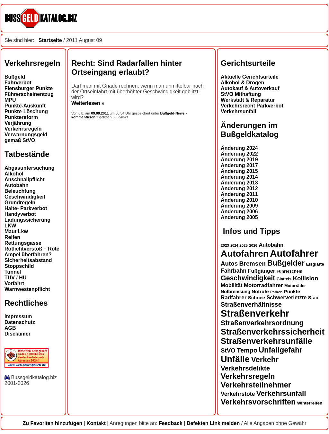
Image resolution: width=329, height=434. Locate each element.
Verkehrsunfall (238, 111)
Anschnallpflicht (24, 179)
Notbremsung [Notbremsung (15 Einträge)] (235, 291)
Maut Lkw (16, 231)
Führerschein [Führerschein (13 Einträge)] (289, 271)
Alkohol (13, 173)
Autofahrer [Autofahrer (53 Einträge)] (294, 253)
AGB (10, 328)
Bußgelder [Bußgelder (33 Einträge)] (286, 263)
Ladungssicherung (27, 220)
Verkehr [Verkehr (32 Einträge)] (265, 359)
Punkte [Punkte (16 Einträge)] (292, 291)
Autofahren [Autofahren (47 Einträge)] (245, 254)
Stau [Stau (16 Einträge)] (313, 297)
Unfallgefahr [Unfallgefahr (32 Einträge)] (280, 350)
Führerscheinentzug (29, 94)
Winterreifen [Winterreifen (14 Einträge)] (310, 403)
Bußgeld (14, 77)
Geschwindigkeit (24, 197)
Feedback (170, 423)
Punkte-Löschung (26, 111)
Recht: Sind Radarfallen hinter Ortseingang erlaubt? (126, 67)
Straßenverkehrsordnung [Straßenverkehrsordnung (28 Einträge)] (262, 323)
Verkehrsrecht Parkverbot (252, 105)
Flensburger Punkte (28, 88)
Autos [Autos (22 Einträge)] (229, 263)
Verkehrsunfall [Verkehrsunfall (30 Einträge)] (281, 393)
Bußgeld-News (172, 113)
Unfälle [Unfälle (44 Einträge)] (235, 359)
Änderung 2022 (239, 154)
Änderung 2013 (239, 182)
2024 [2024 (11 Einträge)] (234, 245)
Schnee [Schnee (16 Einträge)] (256, 297)
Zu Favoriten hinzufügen (52, 423)
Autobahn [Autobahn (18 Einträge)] (271, 245)
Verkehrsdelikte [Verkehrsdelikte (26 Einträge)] (245, 368)
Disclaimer (17, 333)
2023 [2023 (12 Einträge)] (225, 245)
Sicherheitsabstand (28, 260)
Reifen (12, 237)
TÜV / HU (15, 277)
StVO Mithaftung (241, 94)
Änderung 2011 (239, 194)
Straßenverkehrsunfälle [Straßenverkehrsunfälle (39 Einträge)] (266, 340)
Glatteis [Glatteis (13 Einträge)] (284, 279)
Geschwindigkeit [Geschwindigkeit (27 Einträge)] (248, 278)
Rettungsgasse (22, 243)
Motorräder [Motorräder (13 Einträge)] (295, 286)
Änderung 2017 (239, 165)
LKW (10, 225)
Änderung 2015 (239, 171)
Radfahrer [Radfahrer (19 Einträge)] (233, 297)
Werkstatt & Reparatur (248, 100)
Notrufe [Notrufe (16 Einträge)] (260, 291)
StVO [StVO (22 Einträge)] (228, 350)
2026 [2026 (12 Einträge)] (253, 245)
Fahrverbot (17, 82)
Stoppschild (19, 266)
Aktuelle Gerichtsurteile (250, 77)
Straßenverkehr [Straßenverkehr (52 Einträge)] (255, 313)
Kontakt (96, 423)
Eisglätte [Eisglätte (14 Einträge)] (315, 264)
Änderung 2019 (239, 159)
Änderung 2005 (239, 217)
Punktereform (21, 117)
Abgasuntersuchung (29, 168)
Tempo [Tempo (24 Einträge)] (247, 350)
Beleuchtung (20, 191)
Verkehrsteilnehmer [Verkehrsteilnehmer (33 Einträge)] (256, 385)
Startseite (50, 40)
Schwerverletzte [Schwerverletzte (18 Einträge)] (286, 297)
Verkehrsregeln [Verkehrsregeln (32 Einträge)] (248, 376)
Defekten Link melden (213, 423)
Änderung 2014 (239, 177)
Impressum (18, 316)
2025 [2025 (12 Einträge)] (243, 245)
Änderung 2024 (239, 148)
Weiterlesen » (87, 103)
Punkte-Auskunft (25, 105)
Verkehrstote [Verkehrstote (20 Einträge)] (238, 394)
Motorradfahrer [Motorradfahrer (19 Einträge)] (263, 285)
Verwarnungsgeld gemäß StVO (25, 137)
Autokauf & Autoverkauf (250, 88)
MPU (10, 100)
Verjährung (17, 123)
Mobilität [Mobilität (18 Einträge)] (231, 285)
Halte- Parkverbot (25, 208)
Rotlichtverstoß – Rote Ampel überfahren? (31, 251)
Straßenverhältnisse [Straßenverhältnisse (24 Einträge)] (251, 304)
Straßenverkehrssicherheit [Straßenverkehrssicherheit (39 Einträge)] (273, 331)
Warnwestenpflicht (27, 289)
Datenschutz (19, 322)
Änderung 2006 (239, 211)
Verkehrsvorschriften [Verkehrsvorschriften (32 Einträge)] (258, 402)
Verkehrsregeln (23, 129)
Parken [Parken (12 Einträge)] (276, 292)
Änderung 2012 (239, 188)
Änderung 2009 (239, 205)
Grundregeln (19, 202)
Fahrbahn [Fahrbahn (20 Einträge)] (233, 271)
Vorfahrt (14, 283)
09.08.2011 (100, 113)
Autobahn (16, 185)
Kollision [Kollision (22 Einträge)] (305, 278)
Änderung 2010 (239, 200)
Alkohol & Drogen (242, 82)
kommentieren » (84, 117)
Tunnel (12, 272)
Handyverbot (20, 214)
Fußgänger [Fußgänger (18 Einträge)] (261, 271)
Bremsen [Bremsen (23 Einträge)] (252, 263)
